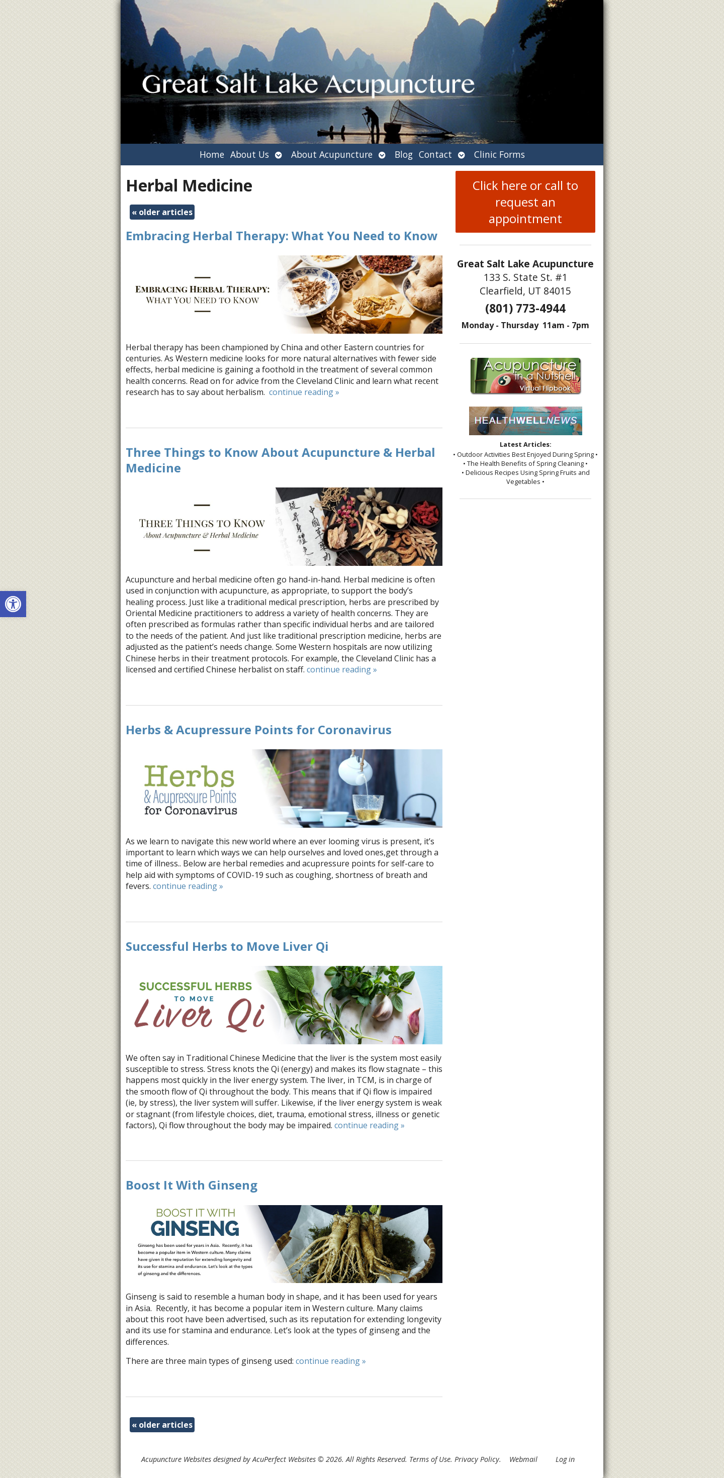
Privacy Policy (477, 1459)
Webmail (523, 1459)
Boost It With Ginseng (191, 1184)
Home (212, 154)
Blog (404, 154)
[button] (13, 604)
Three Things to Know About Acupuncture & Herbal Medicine (280, 460)
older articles (162, 212)
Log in (565, 1459)
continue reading (304, 392)
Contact (435, 154)
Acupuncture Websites (176, 1459)
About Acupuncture (332, 154)
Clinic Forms (499, 154)
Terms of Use (429, 1459)
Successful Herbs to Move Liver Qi (227, 946)
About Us (249, 154)
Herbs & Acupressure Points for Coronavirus (259, 729)
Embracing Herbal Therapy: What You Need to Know (282, 235)
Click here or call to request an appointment (525, 202)
